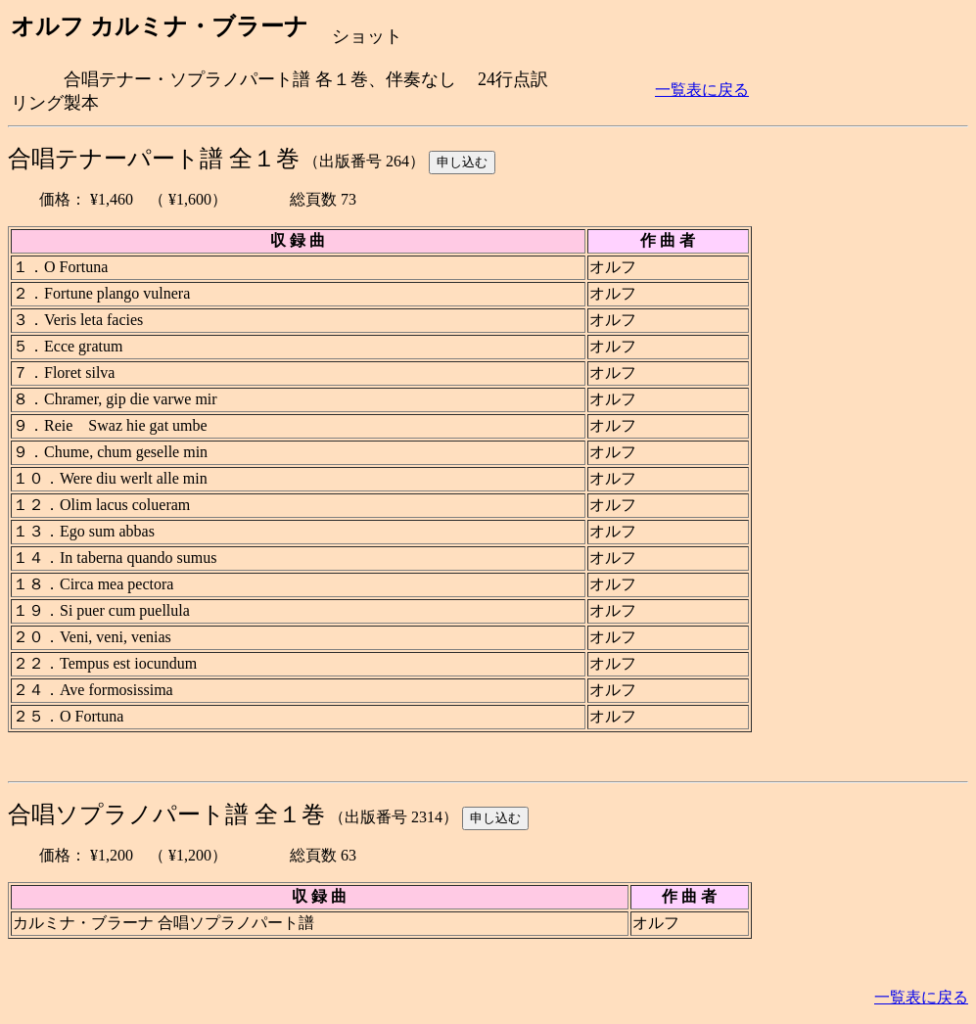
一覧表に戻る (702, 89)
